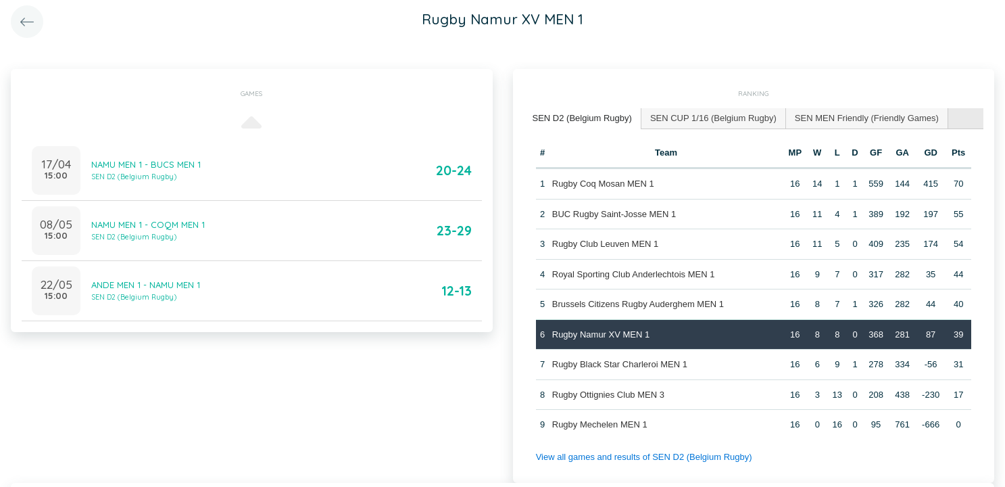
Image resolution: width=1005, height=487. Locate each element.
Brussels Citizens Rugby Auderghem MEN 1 (638, 304)
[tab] (582, 118)
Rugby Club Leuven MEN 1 (605, 244)
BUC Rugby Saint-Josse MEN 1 (614, 214)
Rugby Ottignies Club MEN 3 (608, 395)
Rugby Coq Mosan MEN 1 (603, 184)
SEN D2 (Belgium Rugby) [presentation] (582, 118)
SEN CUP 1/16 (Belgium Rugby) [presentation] (713, 118)
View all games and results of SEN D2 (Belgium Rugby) (644, 457)
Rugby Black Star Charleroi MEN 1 (619, 364)
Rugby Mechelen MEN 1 (599, 424)
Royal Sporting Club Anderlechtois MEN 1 (633, 274)
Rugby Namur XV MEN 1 (601, 334)
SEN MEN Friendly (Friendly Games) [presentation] (867, 118)
